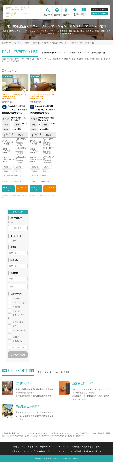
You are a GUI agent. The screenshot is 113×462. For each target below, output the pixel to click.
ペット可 (16, 311)
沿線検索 (57, 15)
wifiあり (16, 337)
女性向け (16, 298)
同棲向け (16, 306)
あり (14, 240)
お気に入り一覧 (100, 9)
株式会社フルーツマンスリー (15, 196)
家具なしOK (18, 322)
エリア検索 (48, 15)
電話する (23, 187)
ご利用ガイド (84, 15)
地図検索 (66, 15)
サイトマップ (29, 451)
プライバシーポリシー (56, 451)
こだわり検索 (75, 15)
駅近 (14, 326)
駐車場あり (17, 341)
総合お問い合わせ (99, 13)
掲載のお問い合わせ (92, 451)
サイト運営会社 (75, 451)
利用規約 (41, 451)
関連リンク (16, 451)
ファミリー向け (19, 302)
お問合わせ (9, 188)
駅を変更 (17, 228)
